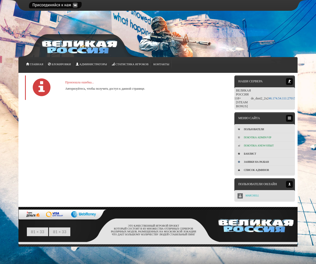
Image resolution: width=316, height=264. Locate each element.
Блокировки (59, 64)
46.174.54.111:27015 (282, 98)
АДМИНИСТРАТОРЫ (91, 64)
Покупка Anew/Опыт (256, 145)
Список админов (253, 170)
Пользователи (251, 129)
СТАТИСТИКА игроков (130, 64)
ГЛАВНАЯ (34, 64)
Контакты (161, 64)
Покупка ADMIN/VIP (254, 137)
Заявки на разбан (253, 161)
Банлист (247, 153)
